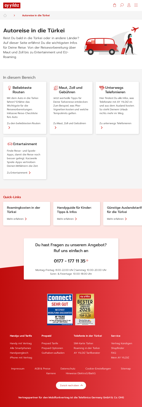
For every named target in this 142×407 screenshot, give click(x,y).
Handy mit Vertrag (21, 343)
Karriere (51, 373)
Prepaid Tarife (50, 343)
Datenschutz (68, 369)
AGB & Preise (42, 369)
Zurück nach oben (69, 385)
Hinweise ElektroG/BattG (81, 373)
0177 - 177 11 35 (69, 261)
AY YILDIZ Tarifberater (87, 353)
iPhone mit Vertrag (21, 358)
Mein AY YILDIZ (120, 358)
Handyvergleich (19, 353)
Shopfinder (117, 348)
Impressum (17, 369)
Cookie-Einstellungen (98, 369)
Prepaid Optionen (52, 348)
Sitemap (126, 369)
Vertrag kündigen (121, 343)
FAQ (113, 353)
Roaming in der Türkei (87, 348)
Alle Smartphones (20, 348)
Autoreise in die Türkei (36, 15)
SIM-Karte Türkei (83, 343)
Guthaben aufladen (53, 353)
